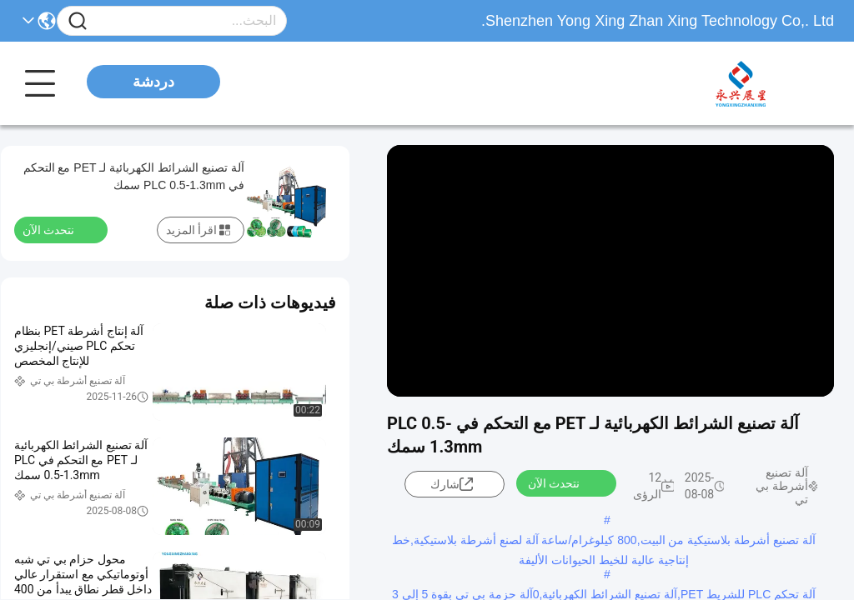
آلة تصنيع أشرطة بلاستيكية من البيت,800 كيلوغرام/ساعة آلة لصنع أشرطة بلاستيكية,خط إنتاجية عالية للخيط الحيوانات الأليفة (604, 541)
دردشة (153, 81)
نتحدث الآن (564, 482)
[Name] (78, 21)
